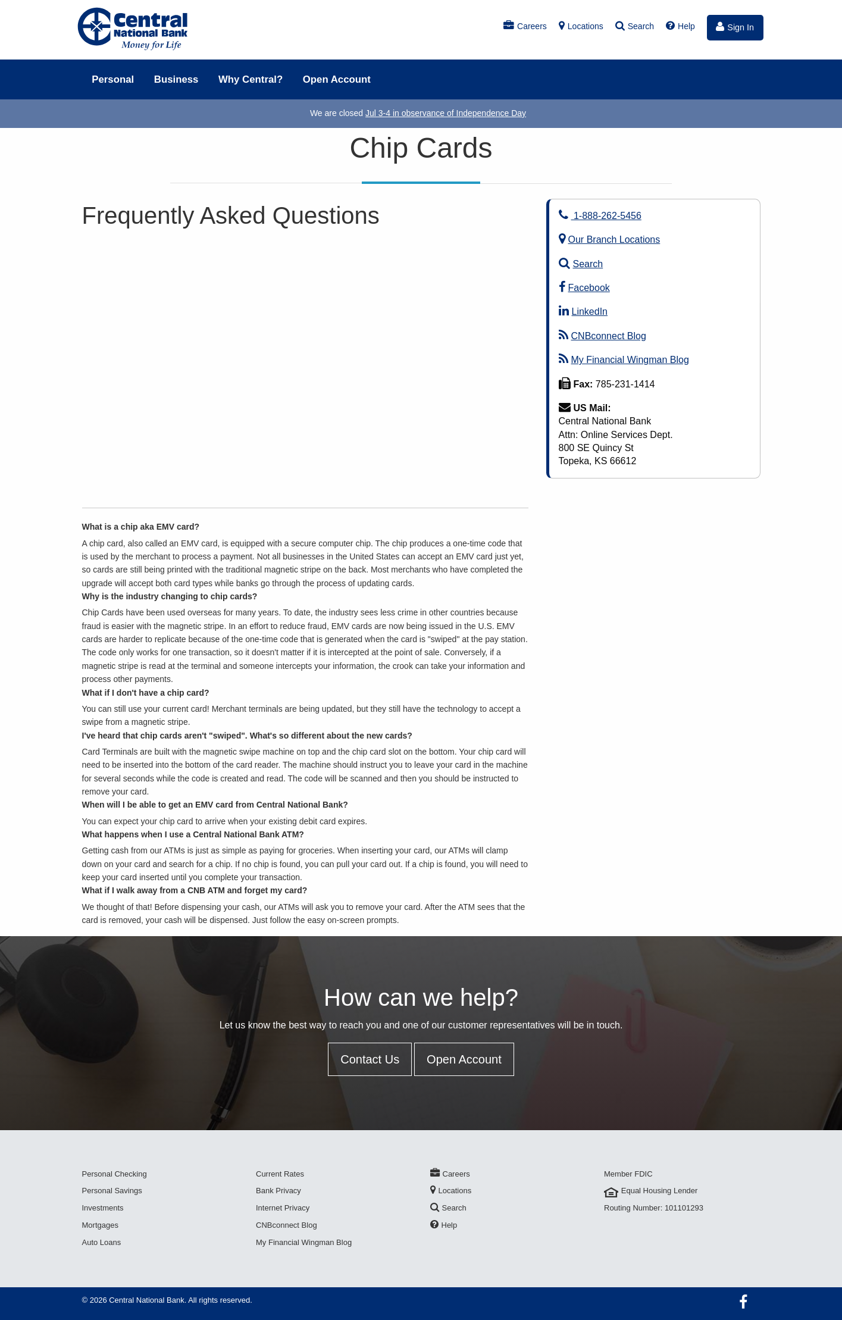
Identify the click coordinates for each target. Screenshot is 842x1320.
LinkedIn (583, 311)
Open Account (337, 79)
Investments (103, 1207)
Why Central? (250, 79)
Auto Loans (101, 1242)
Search (634, 26)
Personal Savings (112, 1190)
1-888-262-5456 (600, 216)
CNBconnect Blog (602, 336)
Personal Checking (114, 1173)
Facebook (584, 288)
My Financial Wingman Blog (624, 360)
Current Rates (280, 1173)
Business (176, 79)
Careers (525, 26)
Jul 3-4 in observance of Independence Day (445, 113)
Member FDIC (628, 1173)
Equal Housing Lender (650, 1190)
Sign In (735, 26)
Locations (581, 26)
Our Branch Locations (610, 239)
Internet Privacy (282, 1207)
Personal (113, 79)
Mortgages (100, 1225)
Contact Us (369, 1059)
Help (680, 26)
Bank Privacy (278, 1190)
